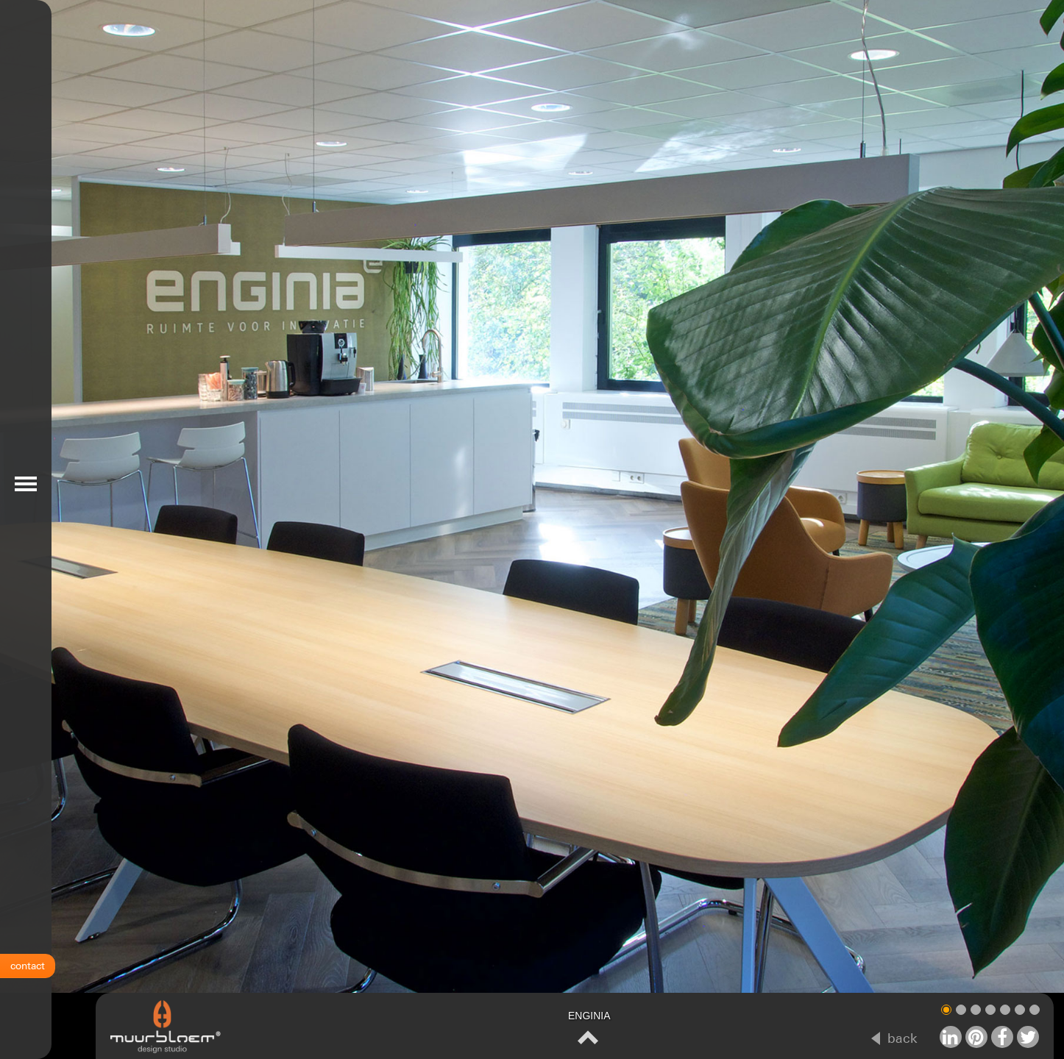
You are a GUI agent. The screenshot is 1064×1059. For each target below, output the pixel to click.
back (902, 1038)
